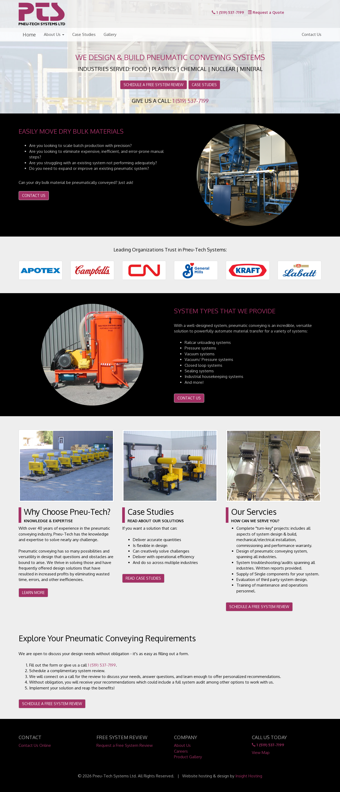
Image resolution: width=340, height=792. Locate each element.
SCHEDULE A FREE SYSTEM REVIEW (154, 84)
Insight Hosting (248, 775)
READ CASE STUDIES (143, 578)
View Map (261, 752)
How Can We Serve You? (255, 521)
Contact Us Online (35, 745)
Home (29, 34)
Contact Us (311, 34)
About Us (54, 34)
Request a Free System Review (124, 745)
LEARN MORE (33, 592)
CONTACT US (33, 195)
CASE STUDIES (204, 84)
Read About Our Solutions (156, 521)
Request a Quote (266, 12)
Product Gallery (188, 756)
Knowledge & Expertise (48, 521)
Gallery (110, 34)
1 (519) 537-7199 (228, 12)
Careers (181, 751)
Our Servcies (254, 512)
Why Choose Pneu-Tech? (67, 512)
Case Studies (84, 34)
